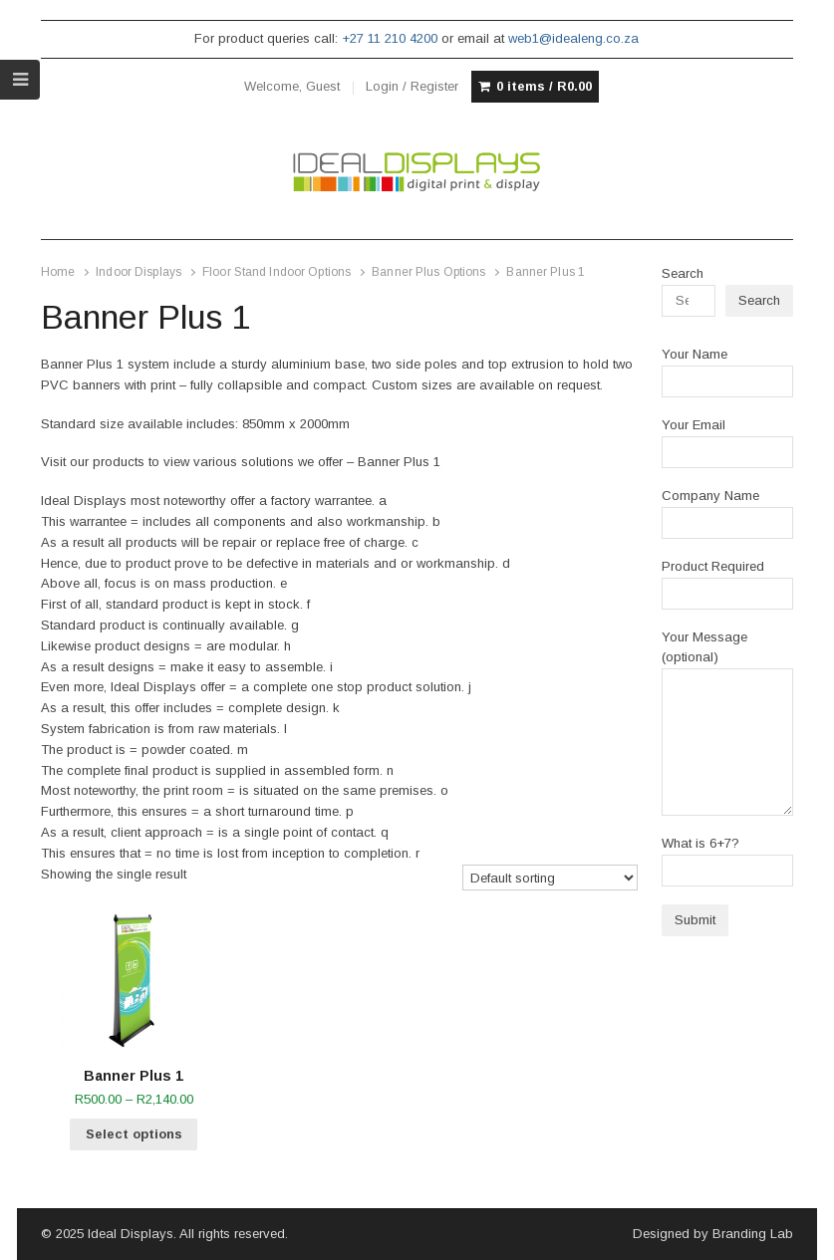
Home (58, 272)
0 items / (544, 87)
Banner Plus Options (428, 272)
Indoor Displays (138, 272)
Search (682, 273)
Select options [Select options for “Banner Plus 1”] (134, 1134)
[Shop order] (550, 878)
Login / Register (412, 86)
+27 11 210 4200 (389, 38)
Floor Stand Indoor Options (276, 272)
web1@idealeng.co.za (573, 38)
